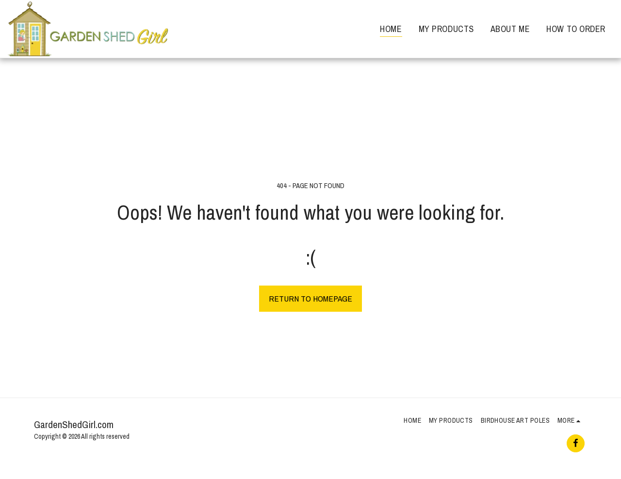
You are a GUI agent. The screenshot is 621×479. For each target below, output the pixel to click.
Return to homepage (310, 298)
